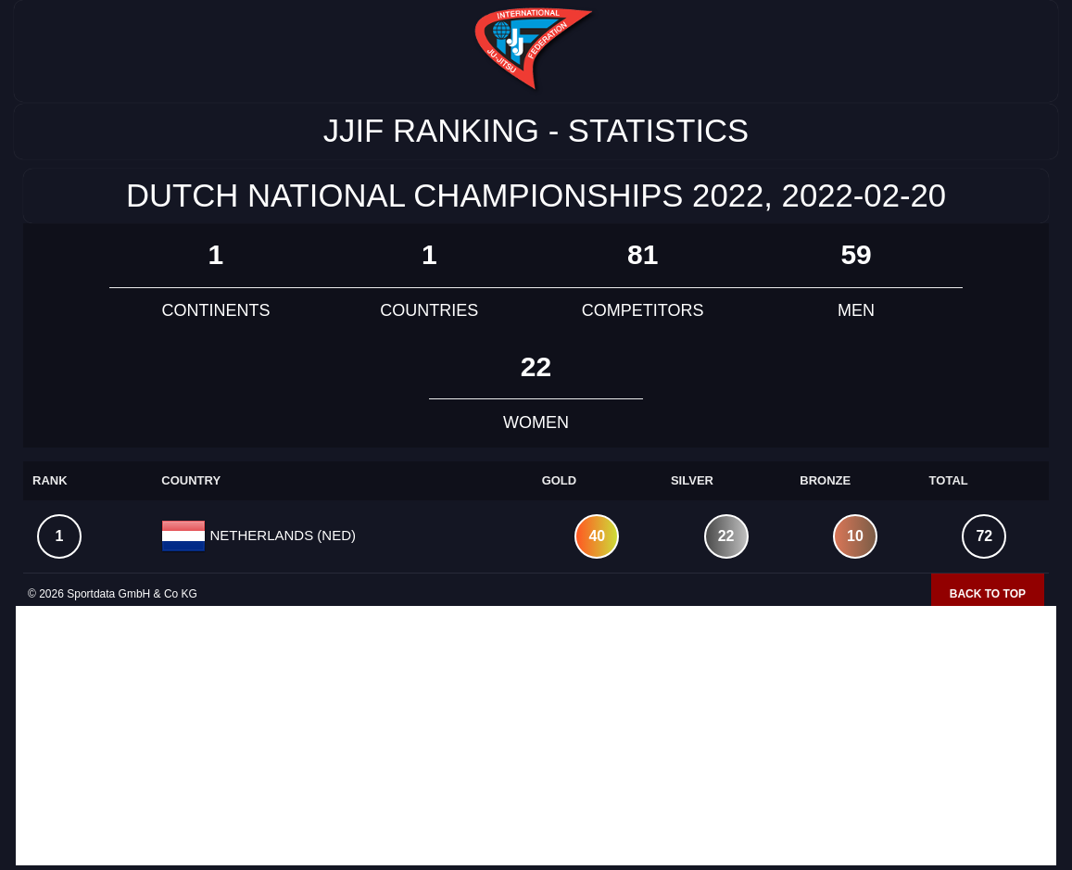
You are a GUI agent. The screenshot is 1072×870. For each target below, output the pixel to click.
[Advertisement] (536, 735)
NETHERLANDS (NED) (281, 535)
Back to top (988, 593)
